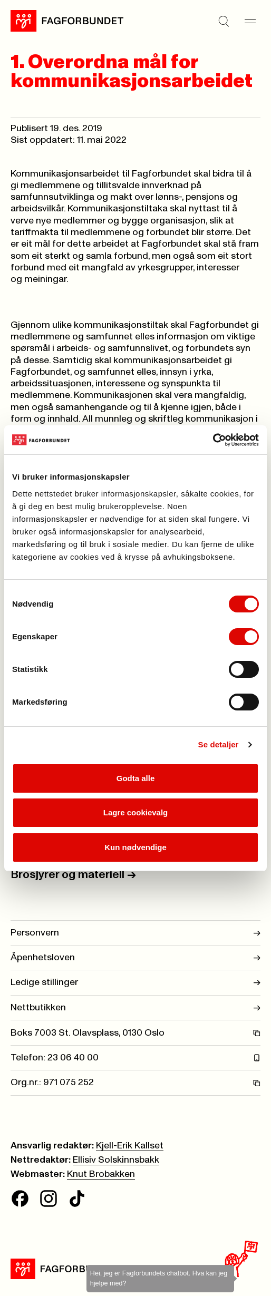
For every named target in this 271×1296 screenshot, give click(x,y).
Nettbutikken (135, 1008)
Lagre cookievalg (135, 812)
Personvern (135, 933)
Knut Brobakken (101, 1174)
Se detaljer (218, 744)
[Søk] (223, 21)
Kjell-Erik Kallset (129, 1146)
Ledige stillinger (135, 982)
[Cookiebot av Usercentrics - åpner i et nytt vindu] (213, 440)
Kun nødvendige (135, 847)
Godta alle (136, 778)
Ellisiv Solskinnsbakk (116, 1160)
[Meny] (249, 21)
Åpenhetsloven (135, 957)
